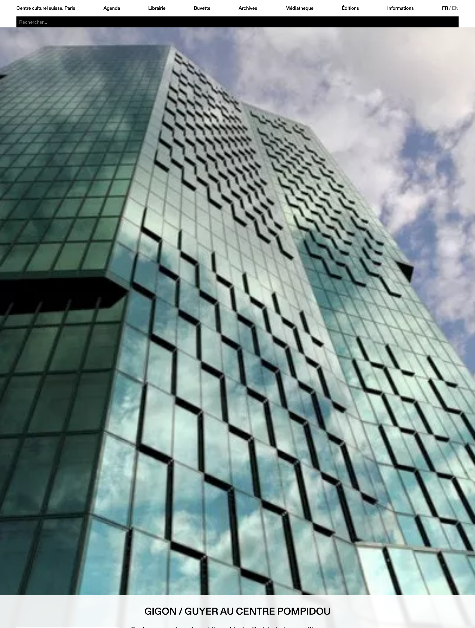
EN (455, 8)
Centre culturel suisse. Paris (45, 8)
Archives (248, 8)
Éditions (350, 8)
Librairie (157, 8)
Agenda (111, 8)
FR (445, 8)
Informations (400, 8)
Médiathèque (299, 8)
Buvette (202, 8)
